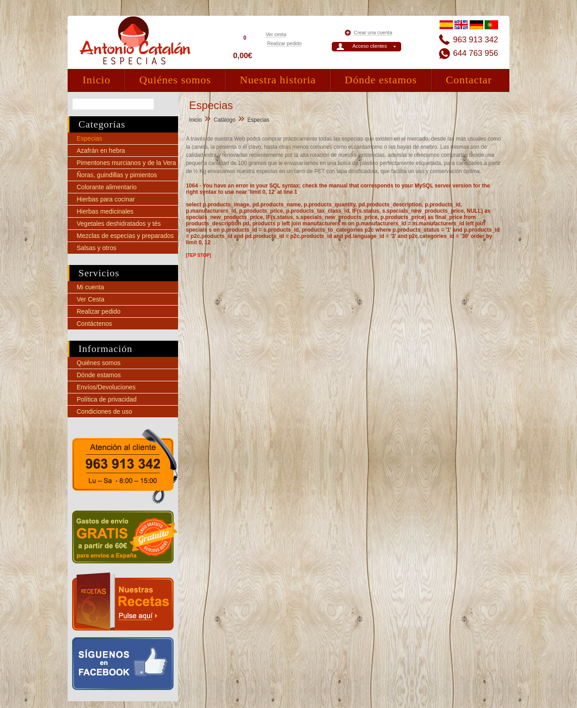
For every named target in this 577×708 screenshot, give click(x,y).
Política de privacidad (107, 399)
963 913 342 (475, 39)
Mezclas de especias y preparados (125, 235)
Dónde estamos (381, 80)
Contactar (469, 80)
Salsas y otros (96, 247)
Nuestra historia (278, 80)
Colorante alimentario (107, 187)
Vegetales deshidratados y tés (119, 223)
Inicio (96, 80)
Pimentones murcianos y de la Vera (126, 162)
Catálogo (224, 120)
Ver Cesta (90, 299)
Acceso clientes (370, 46)
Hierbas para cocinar (106, 199)
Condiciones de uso (104, 411)
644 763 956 (475, 53)
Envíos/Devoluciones (106, 387)
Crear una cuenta (373, 32)
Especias (89, 138)
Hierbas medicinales (105, 211)
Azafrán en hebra (101, 150)
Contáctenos (94, 323)
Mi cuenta (90, 287)
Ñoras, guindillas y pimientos (117, 174)
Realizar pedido (284, 43)
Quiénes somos (175, 80)
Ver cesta (276, 34)
